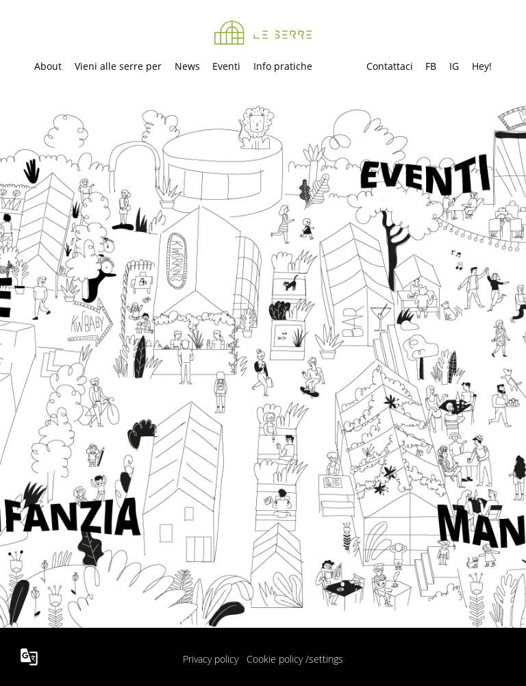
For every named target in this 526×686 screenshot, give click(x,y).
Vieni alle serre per (118, 66)
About (48, 66)
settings (326, 658)
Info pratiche (282, 66)
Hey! (482, 66)
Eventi (226, 66)
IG (454, 66)
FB (430, 66)
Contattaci (389, 66)
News (187, 66)
